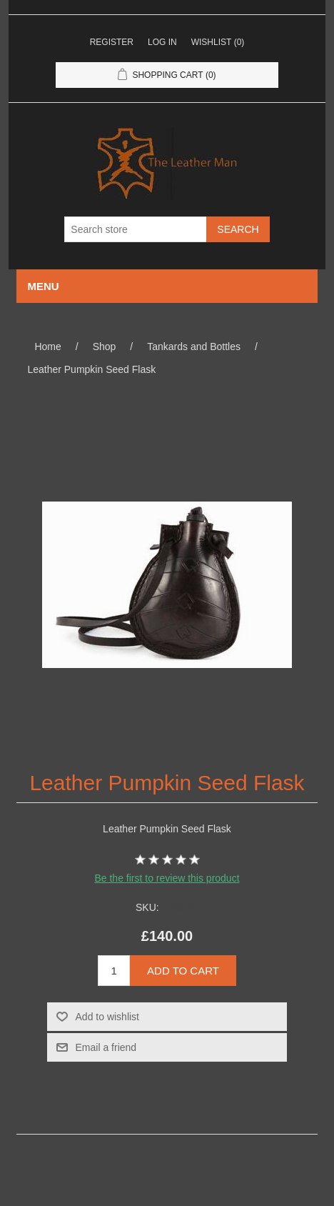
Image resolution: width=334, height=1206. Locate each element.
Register (111, 42)
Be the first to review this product (166, 878)
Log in (162, 42)
